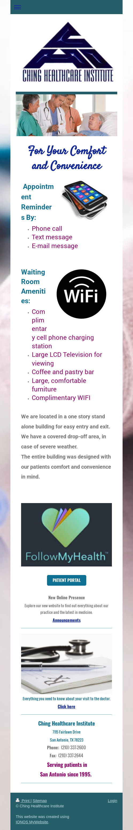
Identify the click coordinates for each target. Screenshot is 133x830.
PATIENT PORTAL (67, 580)
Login (112, 801)
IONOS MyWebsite (32, 822)
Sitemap (40, 801)
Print (23, 801)
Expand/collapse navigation (66, 7)
